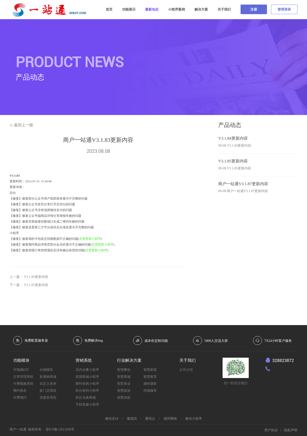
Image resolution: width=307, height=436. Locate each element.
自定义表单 (48, 383)
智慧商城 (123, 377)
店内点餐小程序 (87, 370)
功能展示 (129, 9)
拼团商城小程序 (87, 377)
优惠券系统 (48, 397)
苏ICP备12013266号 (60, 429)
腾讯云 (150, 418)
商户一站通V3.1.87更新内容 (243, 184)
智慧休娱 (123, 397)
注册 (253, 9)
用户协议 (271, 430)
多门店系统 (48, 390)
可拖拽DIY (21, 370)
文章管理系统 (23, 377)
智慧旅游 (123, 390)
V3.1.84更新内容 (36, 277)
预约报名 (20, 390)
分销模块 (46, 370)
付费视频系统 (23, 383)
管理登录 (284, 9)
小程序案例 (176, 9)
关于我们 (224, 9)
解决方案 (201, 9)
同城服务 (150, 390)
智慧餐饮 (123, 370)
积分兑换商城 (86, 397)
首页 (109, 9)
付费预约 (20, 397)
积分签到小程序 (87, 390)
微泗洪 (132, 418)
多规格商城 (48, 377)
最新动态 (152, 9)
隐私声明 (290, 430)
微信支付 (111, 418)
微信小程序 (193, 418)
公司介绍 (186, 370)
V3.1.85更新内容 (36, 285)
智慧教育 (150, 377)
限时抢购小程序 (87, 383)
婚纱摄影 (150, 383)
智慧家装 (150, 370)
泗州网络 (170, 418)
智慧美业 (123, 383)
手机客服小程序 (87, 404)
